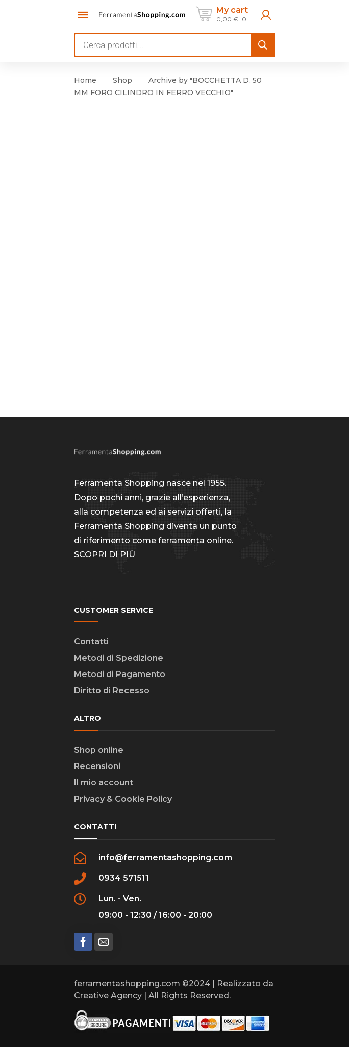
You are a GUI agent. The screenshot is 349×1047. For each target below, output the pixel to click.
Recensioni (97, 766)
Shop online (98, 750)
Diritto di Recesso (111, 690)
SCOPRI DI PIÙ (104, 555)
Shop (122, 80)
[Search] (263, 45)
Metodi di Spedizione (118, 658)
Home (85, 80)
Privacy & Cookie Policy (123, 799)
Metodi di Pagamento (119, 674)
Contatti (91, 641)
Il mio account (103, 782)
